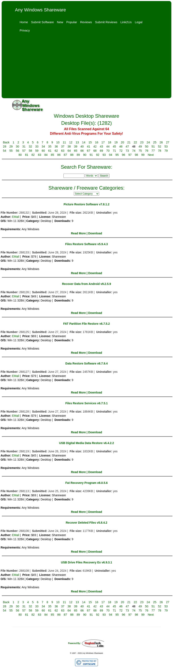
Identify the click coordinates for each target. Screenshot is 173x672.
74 (133, 150)
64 (69, 150)
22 (135, 142)
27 (167, 142)
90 (84, 154)
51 (153, 146)
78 (159, 150)
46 (121, 146)
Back (6, 142)
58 (30, 150)
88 (71, 154)
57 (24, 150)
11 (64, 142)
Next (151, 154)
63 (62, 150)
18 (109, 142)
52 (159, 146)
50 (146, 146)
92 (97, 154)
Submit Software (42, 22)
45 (114, 146)
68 (95, 150)
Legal (139, 22)
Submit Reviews (106, 22)
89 (78, 154)
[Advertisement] (86, 67)
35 (49, 146)
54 (4, 150)
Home (24, 22)
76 (146, 150)
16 (96, 142)
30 (17, 146)
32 (30, 146)
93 (104, 154)
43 (101, 146)
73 (127, 150)
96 (123, 154)
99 (143, 154)
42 (95, 146)
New (60, 22)
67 (88, 150)
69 (101, 150)
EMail (15, 216)
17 (103, 142)
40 (82, 146)
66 (82, 150)
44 (108, 146)
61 (49, 150)
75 (140, 150)
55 (11, 150)
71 (114, 150)
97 (130, 154)
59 (37, 150)
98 (136, 154)
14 (83, 142)
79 (166, 150)
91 (91, 154)
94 (110, 154)
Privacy (25, 30)
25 (154, 142)
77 (153, 150)
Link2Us (126, 22)
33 (37, 146)
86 (59, 154)
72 (121, 150)
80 (20, 154)
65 (75, 150)
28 (4, 146)
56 (17, 150)
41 (88, 146)
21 (129, 142)
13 (77, 142)
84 (46, 154)
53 (166, 146)
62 (56, 150)
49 (140, 146)
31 (24, 146)
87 (65, 154)
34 (43, 146)
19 (116, 142)
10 (58, 142)
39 (75, 146)
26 (161, 142)
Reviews (86, 22)
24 (148, 142)
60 (43, 150)
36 (56, 146)
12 (70, 142)
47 (127, 146)
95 (117, 154)
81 (26, 154)
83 (39, 154)
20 (122, 142)
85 (52, 154)
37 (62, 146)
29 (11, 146)
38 (69, 146)
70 (108, 150)
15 (90, 142)
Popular (71, 22)
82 (33, 154)
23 (142, 142)
